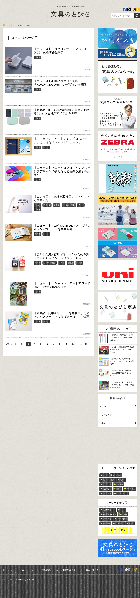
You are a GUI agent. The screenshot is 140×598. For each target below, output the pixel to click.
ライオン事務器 (50, 263)
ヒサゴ (37, 209)
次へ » (88, 344)
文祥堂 (79, 263)
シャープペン (117, 415)
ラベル (61, 263)
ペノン (105, 475)
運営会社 (96, 570)
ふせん (37, 205)
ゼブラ (118, 489)
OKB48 (124, 514)
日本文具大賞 (121, 519)
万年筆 (117, 423)
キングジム (130, 489)
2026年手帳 (107, 519)
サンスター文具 (69, 205)
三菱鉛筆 (119, 484)
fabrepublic (117, 475)
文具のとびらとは (8, 570)
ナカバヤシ (107, 489)
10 (73, 344)
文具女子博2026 (109, 510)
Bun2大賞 (106, 523)
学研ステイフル (122, 493)
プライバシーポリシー (29, 570)
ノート (46, 147)
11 (80, 344)
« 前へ (9, 344)
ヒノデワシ (107, 484)
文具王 (131, 523)
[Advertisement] (117, 446)
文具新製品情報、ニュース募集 (75, 570)
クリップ (47, 205)
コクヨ (37, 57)
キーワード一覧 (117, 530)
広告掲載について (50, 570)
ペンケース (119, 523)
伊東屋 (70, 263)
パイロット (107, 493)
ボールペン (117, 406)
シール (122, 510)
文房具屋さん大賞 (109, 514)
